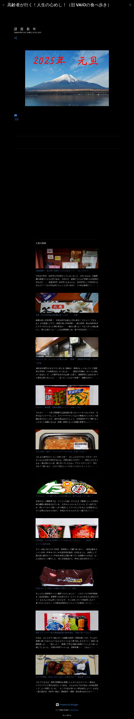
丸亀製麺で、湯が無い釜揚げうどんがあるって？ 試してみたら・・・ (65, 271)
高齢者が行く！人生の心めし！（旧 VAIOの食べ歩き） (59, 4)
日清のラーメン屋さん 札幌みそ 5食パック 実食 (56, 588)
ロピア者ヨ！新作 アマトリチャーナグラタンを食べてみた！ (61, 452)
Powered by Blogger (67, 704)
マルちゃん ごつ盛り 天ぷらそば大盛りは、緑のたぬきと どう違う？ (64, 496)
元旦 (16, 119)
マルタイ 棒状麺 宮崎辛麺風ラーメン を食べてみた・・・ (61, 407)
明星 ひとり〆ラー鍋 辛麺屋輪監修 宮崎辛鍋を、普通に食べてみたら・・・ (66, 633)
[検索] (115, 5)
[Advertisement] (67, 175)
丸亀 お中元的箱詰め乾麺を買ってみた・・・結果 (57, 315)
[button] (15, 38)
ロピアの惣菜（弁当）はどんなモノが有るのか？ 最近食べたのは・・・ (66, 677)
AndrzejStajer (74, 710)
